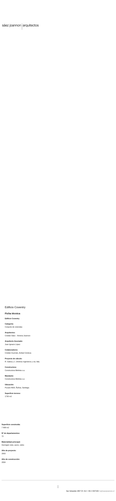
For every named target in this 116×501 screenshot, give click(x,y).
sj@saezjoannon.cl (107, 491)
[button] (58, 487)
